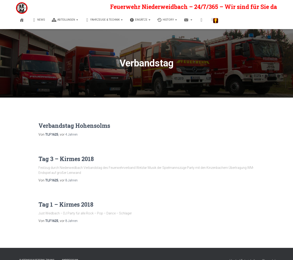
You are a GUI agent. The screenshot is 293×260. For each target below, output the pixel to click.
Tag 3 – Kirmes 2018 (66, 159)
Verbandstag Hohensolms (74, 125)
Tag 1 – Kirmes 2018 (65, 204)
